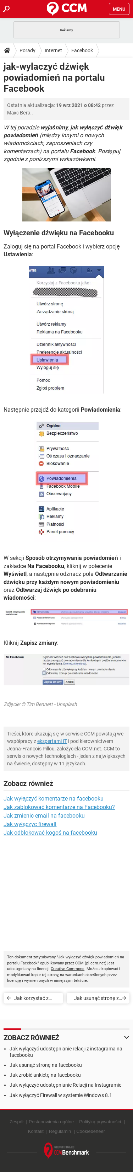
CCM (79, 963)
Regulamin (60, 1131)
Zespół (16, 1121)
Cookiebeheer (90, 1131)
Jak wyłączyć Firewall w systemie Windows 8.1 (61, 1095)
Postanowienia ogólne (51, 1121)
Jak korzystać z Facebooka (31, 999)
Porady (27, 50)
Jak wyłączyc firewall (30, 824)
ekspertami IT (52, 741)
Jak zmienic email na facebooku (44, 815)
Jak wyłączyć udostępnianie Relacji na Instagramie (65, 1085)
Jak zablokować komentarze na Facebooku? (59, 807)
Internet (53, 50)
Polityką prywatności (100, 1121)
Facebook (82, 50)
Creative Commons (67, 969)
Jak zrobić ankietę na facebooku (45, 1075)
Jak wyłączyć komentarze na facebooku (54, 798)
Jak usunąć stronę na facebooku (46, 1065)
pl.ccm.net (95, 963)
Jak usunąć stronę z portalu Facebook (96, 999)
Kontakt (36, 1131)
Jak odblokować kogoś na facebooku (50, 832)
